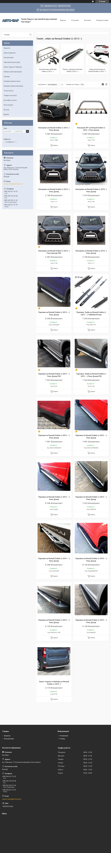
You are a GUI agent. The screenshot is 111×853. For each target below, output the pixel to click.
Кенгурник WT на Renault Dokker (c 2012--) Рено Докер (91, 129)
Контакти (87, 20)
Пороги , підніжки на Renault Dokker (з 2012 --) (72, 70)
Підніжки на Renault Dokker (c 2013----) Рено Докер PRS (54, 375)
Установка (75, 20)
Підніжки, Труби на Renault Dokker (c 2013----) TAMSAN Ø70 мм (91, 313)
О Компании (64, 736)
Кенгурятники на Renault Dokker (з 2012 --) (47, 70)
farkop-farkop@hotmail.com (13, 184)
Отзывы (62, 739)
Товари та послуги (10, 95)
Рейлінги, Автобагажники (13, 72)
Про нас (6, 110)
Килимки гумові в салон (12, 81)
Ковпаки (7, 76)
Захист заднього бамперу (13, 67)
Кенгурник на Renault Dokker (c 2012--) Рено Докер (54, 129)
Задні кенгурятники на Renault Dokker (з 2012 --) (97, 70)
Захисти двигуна (9, 53)
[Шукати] (30, 34)
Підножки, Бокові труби (12, 62)
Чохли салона (8, 91)
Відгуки (63, 20)
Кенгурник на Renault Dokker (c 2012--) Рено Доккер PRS (54, 252)
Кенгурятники (9, 57)
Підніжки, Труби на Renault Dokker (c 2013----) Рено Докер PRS (91, 375)
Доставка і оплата (10, 100)
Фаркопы (7, 736)
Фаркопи (7, 48)
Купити (55, 145)
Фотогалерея (8, 105)
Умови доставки (102, 20)
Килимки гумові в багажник (13, 86)
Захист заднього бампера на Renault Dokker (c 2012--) (54, 683)
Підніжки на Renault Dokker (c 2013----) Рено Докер (54, 313)
